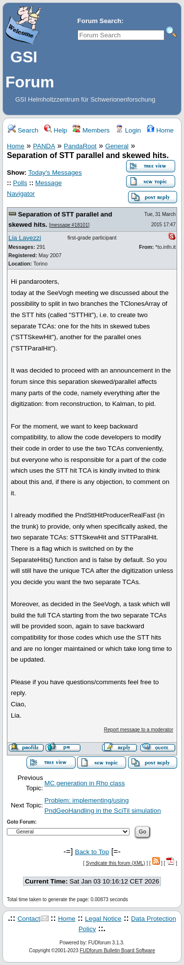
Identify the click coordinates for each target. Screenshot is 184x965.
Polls (20, 183)
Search (23, 130)
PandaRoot (80, 146)
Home (160, 130)
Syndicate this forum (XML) (115, 863)
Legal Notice (103, 918)
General (117, 146)
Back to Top (92, 852)
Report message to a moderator (138, 729)
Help (55, 130)
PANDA (44, 146)
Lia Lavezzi (24, 237)
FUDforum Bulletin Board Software (117, 950)
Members (91, 130)
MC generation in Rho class (85, 783)
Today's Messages (54, 172)
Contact (29, 918)
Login (128, 130)
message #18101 (69, 225)
